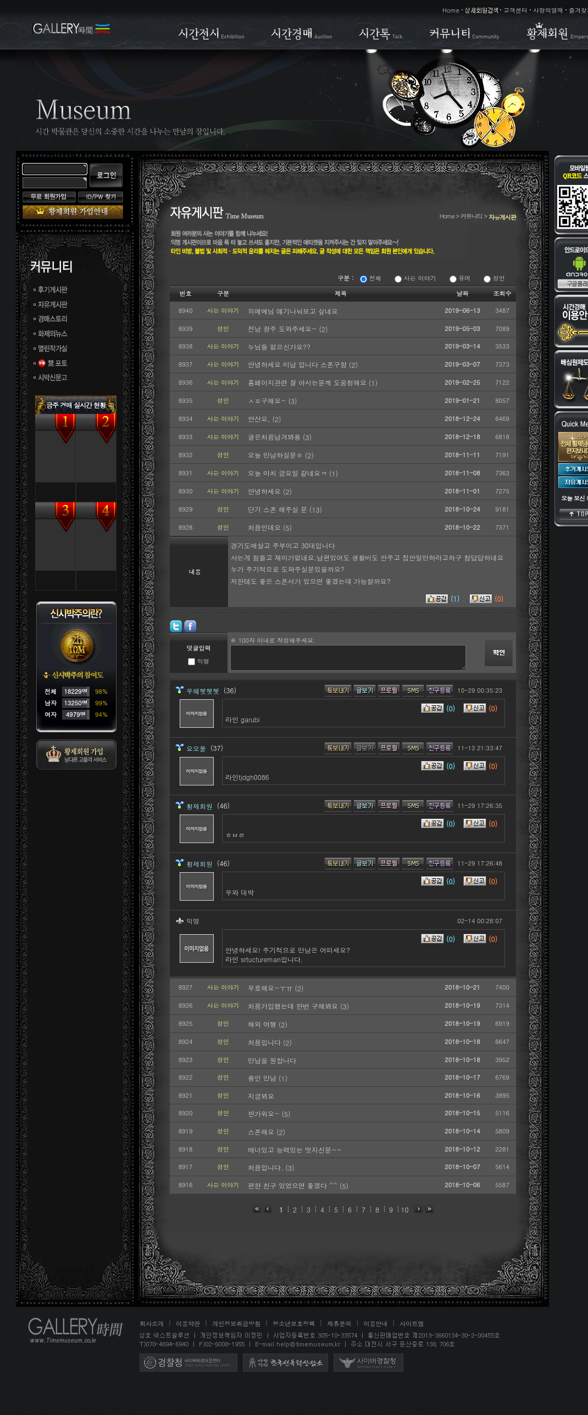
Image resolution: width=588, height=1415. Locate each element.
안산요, (260, 418)
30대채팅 (91, 1410)
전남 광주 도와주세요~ (283, 328)
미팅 (514, 1400)
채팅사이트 (53, 1410)
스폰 (250, 1410)
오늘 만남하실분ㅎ (276, 454)
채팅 (22, 1410)
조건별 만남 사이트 (58, 1400)
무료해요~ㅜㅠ (271, 987)
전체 (370, 278)
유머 (460, 278)
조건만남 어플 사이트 (140, 1389)
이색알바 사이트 (269, 1389)
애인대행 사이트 (365, 1389)
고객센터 (515, 10)
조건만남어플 (480, 1400)
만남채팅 (222, 1410)
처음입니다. (267, 1167)
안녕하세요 (265, 491)
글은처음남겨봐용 (275, 436)
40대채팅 (126, 1410)
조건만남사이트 (430, 1400)
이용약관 (188, 1323)
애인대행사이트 (342, 1400)
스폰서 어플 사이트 (208, 1389)
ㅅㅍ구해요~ (268, 400)
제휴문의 (339, 1323)
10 (405, 1209)
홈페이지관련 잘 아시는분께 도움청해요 (308, 382)
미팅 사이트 (33, 1389)
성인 (494, 278)
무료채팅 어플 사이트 (485, 1389)
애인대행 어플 (80, 1389)
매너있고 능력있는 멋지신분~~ (295, 1149)
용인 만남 (263, 1077)
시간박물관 (317, 1389)
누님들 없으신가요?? (279, 346)
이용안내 (375, 1323)
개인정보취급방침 (236, 1323)
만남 (154, 1410)
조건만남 (386, 1400)
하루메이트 (430, 1410)
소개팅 (349, 1410)
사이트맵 (412, 1323)
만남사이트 (185, 1410)
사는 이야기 (415, 278)
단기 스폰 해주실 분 (278, 509)
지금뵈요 (261, 1095)
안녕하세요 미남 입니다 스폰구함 (298, 364)
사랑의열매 (548, 10)
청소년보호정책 (294, 1323)
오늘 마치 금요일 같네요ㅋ (288, 473)
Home (450, 10)
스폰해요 (262, 1131)
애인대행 (108, 1400)
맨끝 (429, 1209)
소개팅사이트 (386, 1410)
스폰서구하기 (311, 1410)
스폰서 (274, 1410)
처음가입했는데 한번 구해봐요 (294, 1005)
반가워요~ (265, 1113)
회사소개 (152, 1323)
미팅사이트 (545, 1400)
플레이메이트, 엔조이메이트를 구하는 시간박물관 (203, 1400)
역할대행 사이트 (421, 1389)
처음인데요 (265, 527)
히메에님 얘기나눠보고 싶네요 (293, 311)
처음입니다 (265, 1042)
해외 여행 (263, 1024)
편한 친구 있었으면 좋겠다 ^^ (294, 1185)
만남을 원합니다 (272, 1060)
